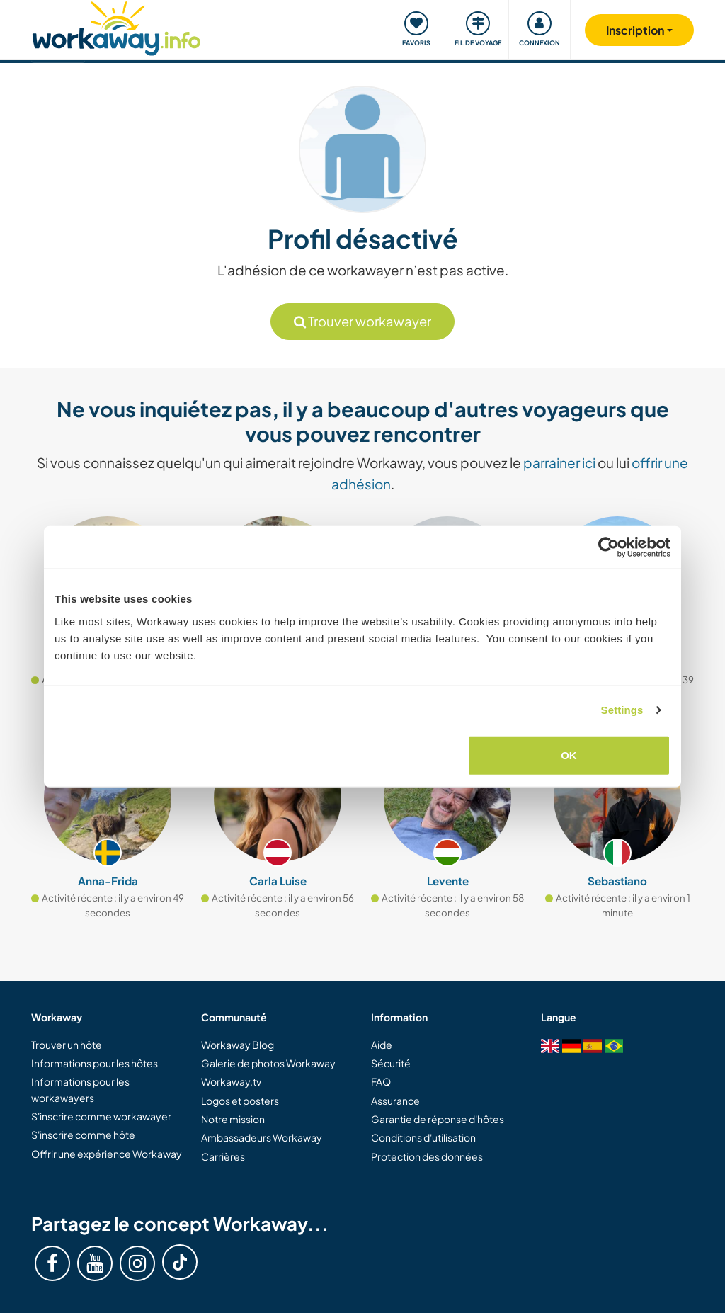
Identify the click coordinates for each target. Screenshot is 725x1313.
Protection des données (427, 1156)
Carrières (223, 1156)
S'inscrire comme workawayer (101, 1116)
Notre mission (233, 1119)
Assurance (395, 1100)
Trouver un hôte (66, 1044)
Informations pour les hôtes (94, 1063)
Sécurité (391, 1063)
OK (569, 755)
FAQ (381, 1081)
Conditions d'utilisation (423, 1137)
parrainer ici (559, 462)
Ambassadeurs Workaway (261, 1137)
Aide (381, 1044)
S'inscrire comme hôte (83, 1134)
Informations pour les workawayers (80, 1089)
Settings (622, 710)
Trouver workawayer (362, 321)
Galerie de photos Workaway (268, 1063)
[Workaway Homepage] (116, 26)
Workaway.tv (231, 1081)
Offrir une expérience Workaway (106, 1153)
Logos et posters (240, 1100)
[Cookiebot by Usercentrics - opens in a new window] (608, 547)
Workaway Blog (237, 1044)
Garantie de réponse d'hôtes (437, 1119)
